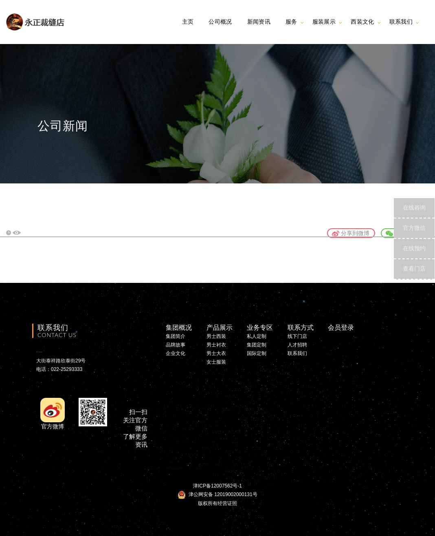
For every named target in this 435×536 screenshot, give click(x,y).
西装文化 (362, 21)
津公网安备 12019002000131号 (217, 494)
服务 (291, 21)
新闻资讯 (258, 21)
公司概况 (220, 21)
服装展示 (324, 21)
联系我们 (401, 21)
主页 (188, 21)
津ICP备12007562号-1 (217, 486)
